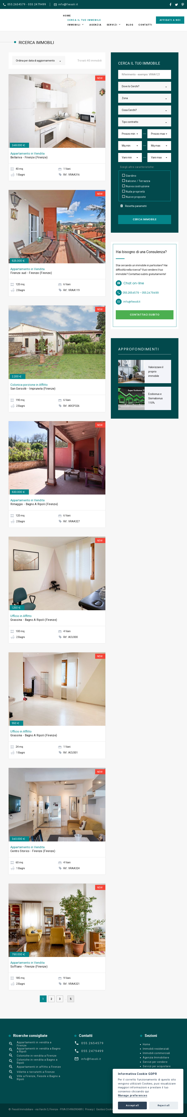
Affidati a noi (170, 20)
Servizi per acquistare (157, 1066)
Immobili (73, 25)
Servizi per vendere (155, 1061)
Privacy (89, 1109)
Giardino (129, 175)
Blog (129, 25)
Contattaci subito (145, 314)
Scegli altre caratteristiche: (137, 167)
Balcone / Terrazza (136, 180)
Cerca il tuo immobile (84, 20)
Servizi (112, 25)
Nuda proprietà (133, 191)
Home (67, 15)
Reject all (164, 1105)
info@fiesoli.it (68, 4)
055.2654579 (92, 1043)
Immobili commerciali (156, 1053)
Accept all (132, 1105)
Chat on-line (133, 283)
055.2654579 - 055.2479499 (26, 4)
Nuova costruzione (136, 186)
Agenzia (95, 25)
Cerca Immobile (145, 219)
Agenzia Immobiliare (156, 1057)
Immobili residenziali (156, 1048)
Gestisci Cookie (105, 1109)
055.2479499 (92, 1051)
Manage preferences (132, 1095)
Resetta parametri (133, 205)
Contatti (145, 25)
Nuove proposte (134, 196)
